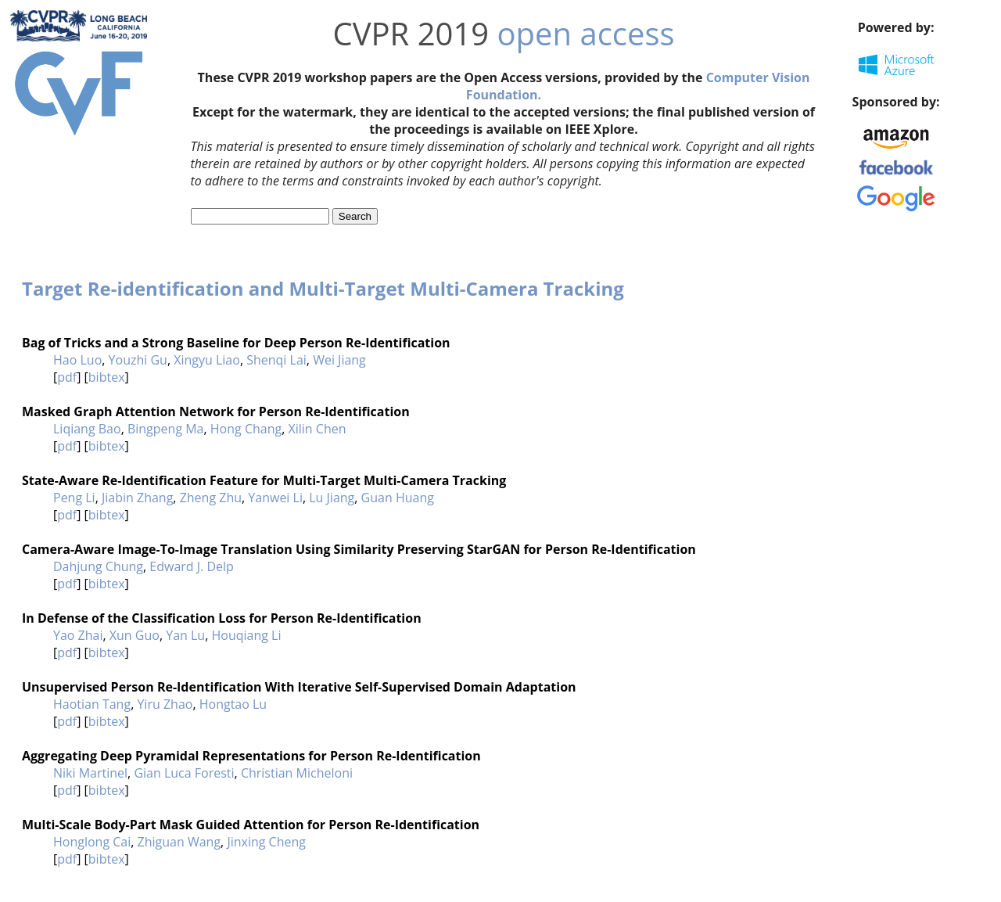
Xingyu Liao (207, 359)
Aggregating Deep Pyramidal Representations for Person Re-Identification (251, 755)
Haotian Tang (92, 704)
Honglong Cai (92, 841)
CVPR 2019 (410, 33)
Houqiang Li (246, 635)
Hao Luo (77, 359)
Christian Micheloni (297, 773)
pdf (67, 377)
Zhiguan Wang (179, 841)
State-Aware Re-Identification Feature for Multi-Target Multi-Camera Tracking (264, 480)
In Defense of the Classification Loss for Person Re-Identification (222, 618)
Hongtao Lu (233, 704)
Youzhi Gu (138, 359)
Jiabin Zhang (137, 497)
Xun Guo (134, 635)
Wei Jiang (339, 359)
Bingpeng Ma (165, 428)
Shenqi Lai (276, 359)
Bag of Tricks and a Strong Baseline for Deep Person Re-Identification (236, 342)
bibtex (106, 377)
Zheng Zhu (211, 497)
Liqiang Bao (87, 428)
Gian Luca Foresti (184, 773)
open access (586, 33)
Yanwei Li (275, 497)
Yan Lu (185, 635)
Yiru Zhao (164, 704)
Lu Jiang (331, 497)
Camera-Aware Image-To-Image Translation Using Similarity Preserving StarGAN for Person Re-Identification (359, 549)
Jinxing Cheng (266, 841)
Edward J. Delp (191, 566)
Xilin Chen (317, 428)
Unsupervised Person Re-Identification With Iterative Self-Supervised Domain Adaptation (299, 686)
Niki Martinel (90, 773)
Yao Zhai (78, 635)
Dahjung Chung (98, 566)
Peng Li (74, 497)
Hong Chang (246, 428)
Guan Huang (397, 497)
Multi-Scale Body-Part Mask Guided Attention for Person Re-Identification (250, 824)
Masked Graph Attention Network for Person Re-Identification (216, 411)
